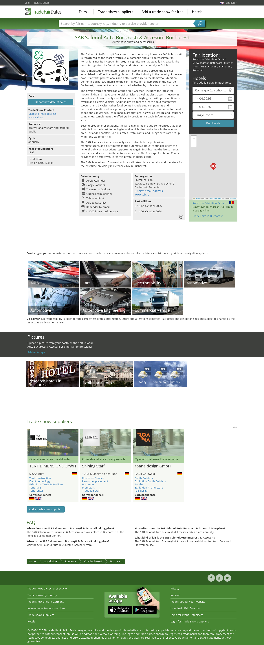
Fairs (84, 11)
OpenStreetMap (215, 198)
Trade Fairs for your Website (187, 601)
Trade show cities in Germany (45, 601)
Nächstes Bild (76, 442)
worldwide (50, 561)
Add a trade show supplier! (45, 509)
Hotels (197, 11)
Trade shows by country (42, 595)
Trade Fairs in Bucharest (207, 216)
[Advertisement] (132, 239)
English (231, 2)
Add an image (36, 352)
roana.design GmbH (153, 466)
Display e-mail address (42, 113)
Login (28, 2)
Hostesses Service (93, 478)
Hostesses (88, 484)
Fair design (141, 490)
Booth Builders (144, 478)
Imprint (175, 595)
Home (32, 561)
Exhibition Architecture (149, 487)
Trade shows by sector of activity (47, 588)
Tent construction (40, 478)
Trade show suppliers (115, 11)
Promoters (88, 487)
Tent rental (36, 490)
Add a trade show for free (163, 11)
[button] (213, 166)
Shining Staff (93, 466)
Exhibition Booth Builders (150, 481)
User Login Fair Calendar (185, 608)
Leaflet (196, 198)
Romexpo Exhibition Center (209, 203)
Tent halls (35, 487)
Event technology (39, 481)
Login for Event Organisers (186, 615)
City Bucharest (93, 561)
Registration (41, 2)
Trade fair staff (91, 490)
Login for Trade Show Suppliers (189, 621)
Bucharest (116, 561)
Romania (70, 561)
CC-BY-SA (233, 198)
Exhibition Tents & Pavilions (46, 484)
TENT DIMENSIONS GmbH (52, 466)
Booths (139, 484)
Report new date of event (50, 102)
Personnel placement (95, 481)
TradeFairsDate (43, 11)
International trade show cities (46, 608)
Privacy (174, 588)
